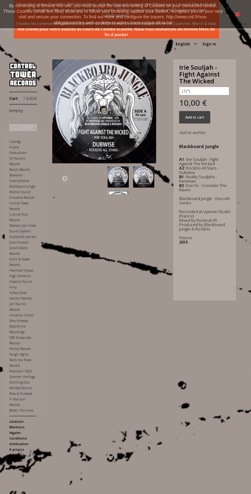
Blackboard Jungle (22, 186)
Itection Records (20, 298)
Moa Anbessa (18, 321)
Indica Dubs (18, 293)
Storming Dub (19, 382)
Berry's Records (19, 169)
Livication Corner (21, 315)
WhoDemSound (20, 388)
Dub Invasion (19, 242)
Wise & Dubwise (20, 393)
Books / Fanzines (21, 410)
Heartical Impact (21, 270)
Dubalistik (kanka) (22, 237)
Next (65, 178)
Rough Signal (19, 354)
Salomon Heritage (22, 377)
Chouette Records (21, 197)
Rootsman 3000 (20, 371)
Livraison (16, 421)
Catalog (14, 141)
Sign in (209, 44)
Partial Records (20, 349)
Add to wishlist (192, 132)
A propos (16, 449)
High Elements (20, 276)
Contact (15, 466)
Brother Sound (19, 192)
